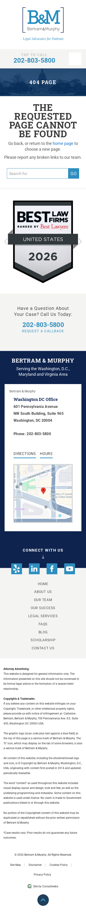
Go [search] (73, 173)
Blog (43, 632)
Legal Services (43, 616)
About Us (43, 592)
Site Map (15, 865)
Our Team (43, 600)
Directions (25, 454)
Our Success (43, 608)
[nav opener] (75, 58)
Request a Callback (43, 327)
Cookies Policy (59, 865)
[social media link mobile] (16, 568)
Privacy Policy (42, 874)
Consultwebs (50, 886)
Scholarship (43, 640)
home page (63, 143)
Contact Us (43, 648)
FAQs (43, 624)
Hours (46, 454)
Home (43, 584)
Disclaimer (35, 865)
